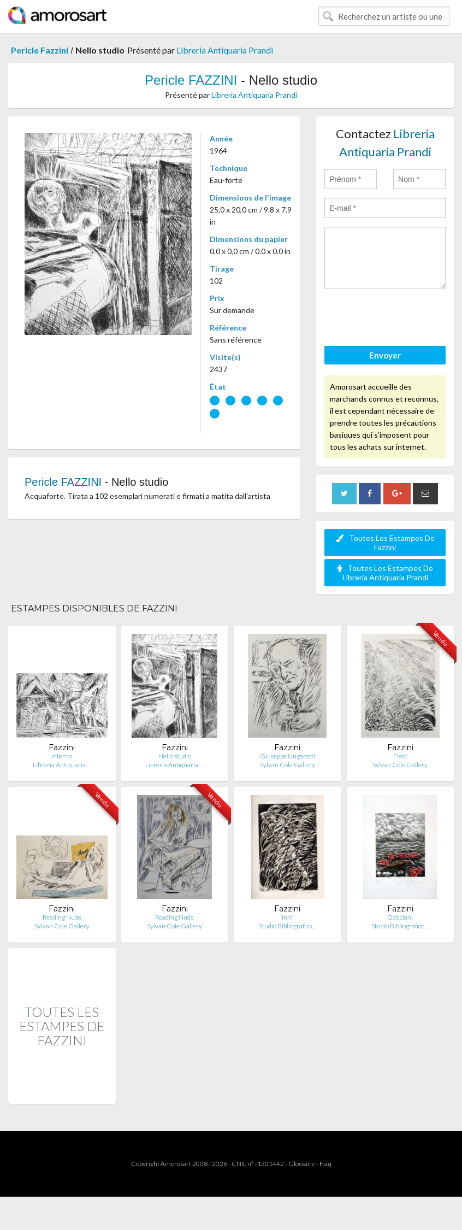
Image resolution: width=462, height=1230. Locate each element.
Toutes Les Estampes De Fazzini (385, 542)
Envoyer (385, 355)
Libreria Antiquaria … (62, 765)
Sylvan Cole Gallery (287, 765)
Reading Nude (62, 917)
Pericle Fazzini (39, 50)
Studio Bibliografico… (287, 926)
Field (400, 756)
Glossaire (301, 1164)
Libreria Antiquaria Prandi (224, 50)
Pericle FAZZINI (191, 80)
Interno (61, 756)
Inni (287, 917)
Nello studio (174, 756)
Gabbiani (400, 917)
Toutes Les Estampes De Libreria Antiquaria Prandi (385, 572)
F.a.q (325, 1164)
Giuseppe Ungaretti (287, 756)
